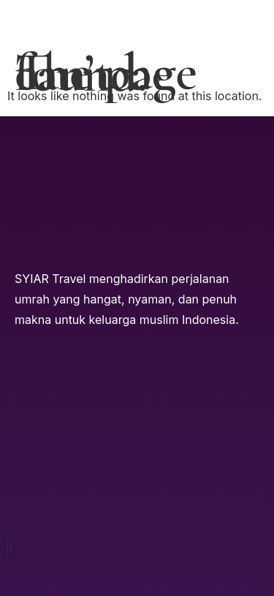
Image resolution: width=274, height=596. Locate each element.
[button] (9, 547)
